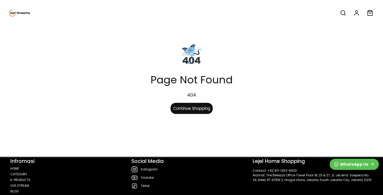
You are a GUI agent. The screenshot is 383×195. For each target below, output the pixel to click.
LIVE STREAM (154, 13)
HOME (43, 13)
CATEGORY (72, 13)
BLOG (184, 13)
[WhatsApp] (354, 164)
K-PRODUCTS (114, 13)
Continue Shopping (191, 108)
